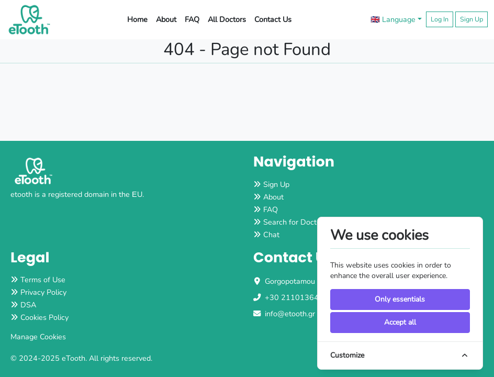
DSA (28, 305)
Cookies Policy (44, 317)
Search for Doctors (295, 222)
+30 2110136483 (296, 297)
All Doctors (227, 19)
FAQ (192, 19)
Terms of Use (42, 279)
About (166, 19)
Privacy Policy (43, 292)
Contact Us (272, 19)
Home (137, 19)
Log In (439, 19)
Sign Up (471, 19)
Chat (271, 234)
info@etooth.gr (290, 313)
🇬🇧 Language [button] (393, 19)
